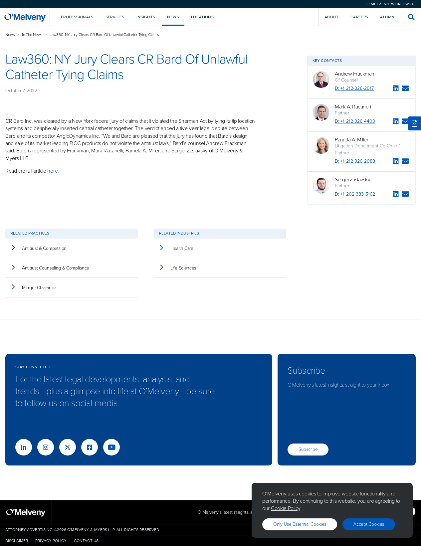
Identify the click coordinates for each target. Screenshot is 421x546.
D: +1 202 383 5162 (355, 194)
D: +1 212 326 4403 (355, 121)
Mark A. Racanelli (353, 106)
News (10, 35)
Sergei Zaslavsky (352, 179)
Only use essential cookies (299, 524)
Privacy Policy (51, 541)
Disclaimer (16, 541)
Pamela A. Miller (351, 139)
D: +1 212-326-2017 (354, 88)
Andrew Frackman (354, 74)
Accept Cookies (368, 524)
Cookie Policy (285, 508)
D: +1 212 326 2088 (355, 161)
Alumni (387, 17)
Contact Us (86, 541)
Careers (359, 17)
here (52, 171)
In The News (32, 35)
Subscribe (308, 449)
